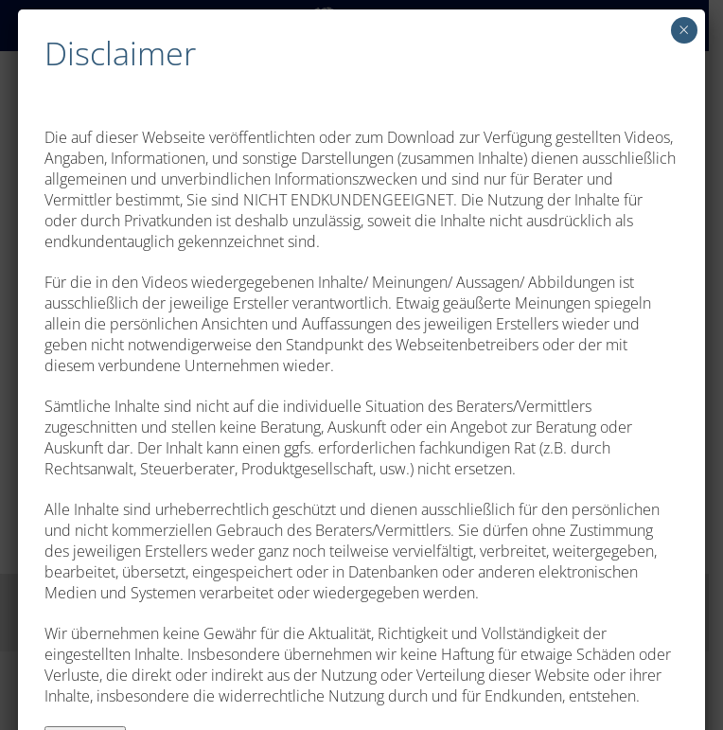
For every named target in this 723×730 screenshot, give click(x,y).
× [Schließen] (684, 30)
